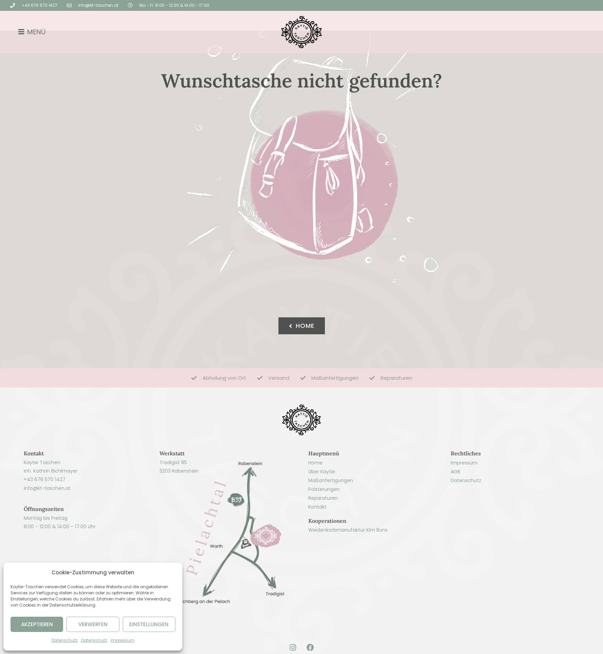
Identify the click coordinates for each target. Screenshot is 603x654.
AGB (455, 494)
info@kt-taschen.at (47, 510)
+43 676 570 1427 (44, 502)
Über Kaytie (321, 494)
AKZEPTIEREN (37, 624)
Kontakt (317, 529)
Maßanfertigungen (330, 502)
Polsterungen (323, 511)
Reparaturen (323, 520)
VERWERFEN (93, 624)
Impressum (122, 640)
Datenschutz (65, 640)
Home (315, 485)
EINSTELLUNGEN (149, 624)
